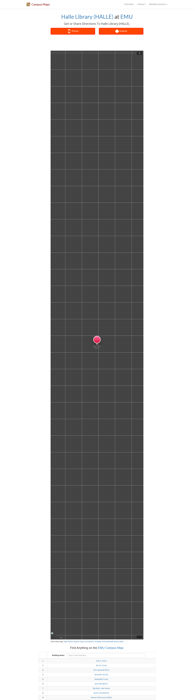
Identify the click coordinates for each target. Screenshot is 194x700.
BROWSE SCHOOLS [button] (158, 4)
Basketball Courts (101, 679)
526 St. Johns (101, 661)
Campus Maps (40, 4)
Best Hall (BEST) (101, 684)
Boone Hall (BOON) (101, 693)
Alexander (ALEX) (101, 675)
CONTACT (141, 4)
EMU (126, 16)
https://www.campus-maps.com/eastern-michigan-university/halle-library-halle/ (93, 642)
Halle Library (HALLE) (87, 16)
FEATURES (128, 4)
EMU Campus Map (110, 647)
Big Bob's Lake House (101, 688)
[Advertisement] (97, 42)
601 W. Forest (101, 665)
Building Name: (58, 655)
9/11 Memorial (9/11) (101, 670)
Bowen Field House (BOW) (101, 698)
